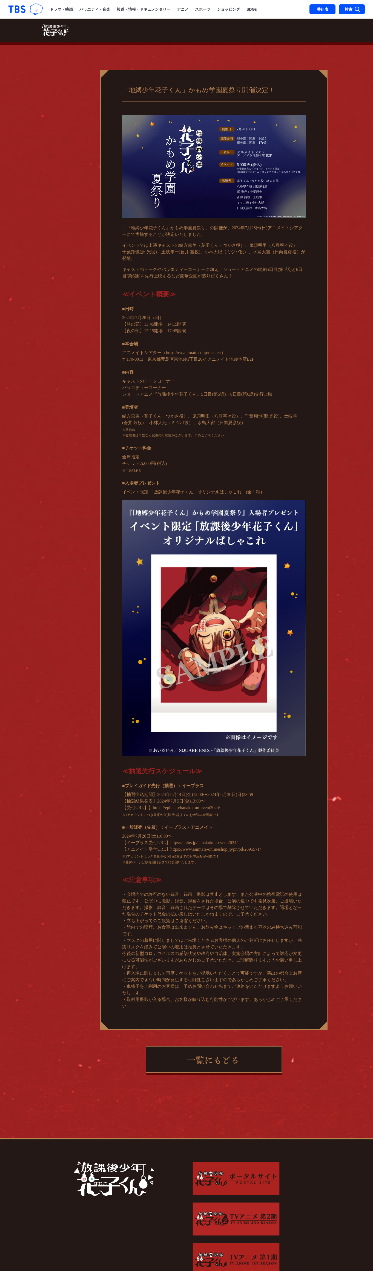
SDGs (251, 9)
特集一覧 (300, 31)
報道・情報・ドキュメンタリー (143, 9)
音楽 (257, 31)
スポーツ (202, 9)
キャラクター (230, 31)
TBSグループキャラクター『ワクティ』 (36, 9)
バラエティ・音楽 (94, 9)
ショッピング (228, 9)
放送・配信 (120, 31)
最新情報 (89, 31)
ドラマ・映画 (61, 9)
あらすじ (199, 31)
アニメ (182, 9)
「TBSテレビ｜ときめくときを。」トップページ (17, 9)
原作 (275, 31)
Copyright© (66, 1241)
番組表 (322, 9)
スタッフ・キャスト (161, 31)
